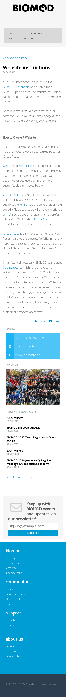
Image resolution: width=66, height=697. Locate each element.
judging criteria (14, 573)
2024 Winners (14, 450)
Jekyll (22, 205)
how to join (13, 33)
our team (11, 646)
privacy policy (13, 656)
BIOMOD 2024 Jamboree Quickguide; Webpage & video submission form (28, 462)
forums (10, 625)
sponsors (11, 651)
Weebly (7, 166)
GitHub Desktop (43, 219)
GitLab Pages (11, 234)
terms (9, 661)
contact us (12, 630)
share (41, 321)
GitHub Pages (11, 195)
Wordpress (25, 166)
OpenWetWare (12, 267)
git (10, 214)
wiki (8, 604)
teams (9, 589)
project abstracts (15, 594)
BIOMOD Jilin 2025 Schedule (23, 427)
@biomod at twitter (17, 599)
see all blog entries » (19, 477)
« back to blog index (15, 58)
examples (13, 38)
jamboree (29, 38)
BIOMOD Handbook (16, 87)
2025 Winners (14, 418)
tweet (56, 321)
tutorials (10, 620)
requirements (33, 33)
